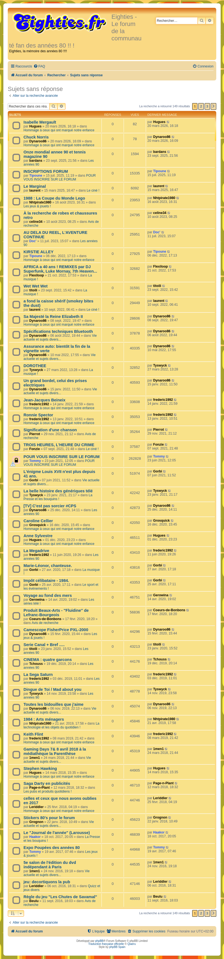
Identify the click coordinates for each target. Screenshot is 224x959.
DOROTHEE (35, 366)
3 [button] (207, 106)
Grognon (36, 822)
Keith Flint (33, 734)
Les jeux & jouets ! (37, 206)
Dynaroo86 (38, 141)
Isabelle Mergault (40, 122)
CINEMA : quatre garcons (48, 659)
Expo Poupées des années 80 (52, 847)
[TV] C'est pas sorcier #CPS (50, 506)
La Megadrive (36, 550)
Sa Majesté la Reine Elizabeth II (53, 316)
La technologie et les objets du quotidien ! (61, 725)
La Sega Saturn (38, 674)
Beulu (34, 901)
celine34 (36, 222)
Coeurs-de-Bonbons (45, 619)
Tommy (35, 461)
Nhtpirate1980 (40, 202)
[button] (213, 106)
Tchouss (36, 664)
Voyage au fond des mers (48, 595)
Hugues (35, 126)
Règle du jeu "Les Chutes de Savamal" (60, 897)
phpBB (99, 940)
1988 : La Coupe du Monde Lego (54, 198)
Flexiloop (36, 275)
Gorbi (33, 480)
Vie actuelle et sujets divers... (60, 337)
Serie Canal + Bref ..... (44, 644)
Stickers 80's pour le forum (49, 818)
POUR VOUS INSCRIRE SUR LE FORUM (60, 177)
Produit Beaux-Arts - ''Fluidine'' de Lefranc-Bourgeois (56, 612)
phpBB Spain (117, 946)
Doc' (33, 241)
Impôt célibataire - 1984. (46, 580)
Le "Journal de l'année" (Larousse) (57, 832)
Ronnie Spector (38, 415)
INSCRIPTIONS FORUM (46, 171)
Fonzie (34, 449)
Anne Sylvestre (38, 536)
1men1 (34, 758)
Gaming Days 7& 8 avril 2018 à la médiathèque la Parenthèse (55, 751)
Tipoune (35, 175)
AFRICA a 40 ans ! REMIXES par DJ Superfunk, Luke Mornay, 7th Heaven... (60, 269)
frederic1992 (39, 404)
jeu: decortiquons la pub (47, 882)
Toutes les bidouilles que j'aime (54, 704)
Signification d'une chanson (50, 430)
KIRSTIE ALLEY (38, 252)
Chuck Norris (36, 137)
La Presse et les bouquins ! (58, 497)
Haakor (35, 837)
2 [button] (201, 106)
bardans (35, 161)
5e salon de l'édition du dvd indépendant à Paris (50, 864)
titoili (33, 290)
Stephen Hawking (40, 768)
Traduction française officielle (106, 943)
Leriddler (36, 807)
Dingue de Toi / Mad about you (52, 689)
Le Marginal (35, 186)
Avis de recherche (45, 623)
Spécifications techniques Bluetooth (58, 331)
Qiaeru (131, 943)
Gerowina (37, 600)
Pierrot (34, 434)
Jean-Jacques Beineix (45, 400)
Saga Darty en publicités (47, 783)
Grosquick (37, 525)
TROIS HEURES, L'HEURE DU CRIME (59, 445)
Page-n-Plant (39, 788)
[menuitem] (39, 66)
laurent (34, 190)
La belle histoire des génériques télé (58, 491)
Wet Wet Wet (36, 286)
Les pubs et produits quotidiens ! (48, 791)
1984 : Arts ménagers (44, 719)
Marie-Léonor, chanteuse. (48, 565)
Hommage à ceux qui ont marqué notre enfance (59, 130)
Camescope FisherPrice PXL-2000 (56, 630)
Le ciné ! (93, 190)
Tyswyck (36, 370)
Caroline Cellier (38, 521)
